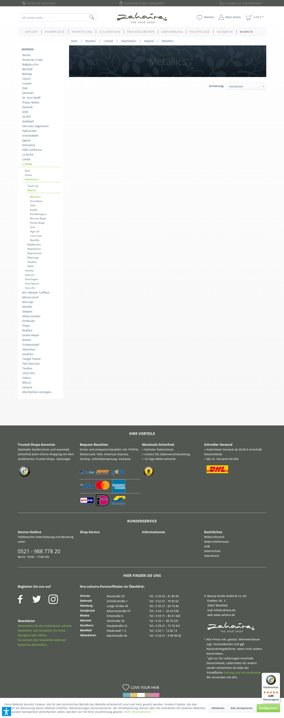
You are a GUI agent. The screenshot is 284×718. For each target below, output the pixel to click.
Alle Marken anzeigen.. (37, 392)
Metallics (35, 196)
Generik (27, 107)
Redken (27, 330)
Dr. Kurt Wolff (31, 97)
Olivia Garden (31, 316)
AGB (207, 546)
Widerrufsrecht (214, 537)
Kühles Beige (37, 222)
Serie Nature (32, 283)
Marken (28, 49)
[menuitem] (61, 18)
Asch (33, 227)
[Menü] (277, 675)
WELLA (26, 382)
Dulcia (28, 175)
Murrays (27, 302)
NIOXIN (27, 307)
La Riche (27, 154)
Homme (29, 270)
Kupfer (34, 209)
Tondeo (27, 368)
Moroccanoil (30, 297)
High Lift (34, 231)
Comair (27, 83)
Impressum (211, 556)
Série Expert (31, 279)
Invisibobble (30, 135)
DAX (25, 88)
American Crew (32, 60)
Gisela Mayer (30, 335)
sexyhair (28, 354)
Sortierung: (216, 86)
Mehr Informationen (137, 712)
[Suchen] (98, 18)
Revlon (26, 340)
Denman (28, 93)
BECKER (27, 69)
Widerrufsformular (216, 541)
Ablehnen (217, 708)
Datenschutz (212, 551)
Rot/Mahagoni (38, 214)
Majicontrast (34, 253)
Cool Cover (36, 235)
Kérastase (28, 145)
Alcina (26, 55)
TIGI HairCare (31, 363)
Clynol (26, 79)
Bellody (27, 74)
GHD (25, 112)
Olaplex (27, 311)
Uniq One (28, 373)
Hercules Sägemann (35, 126)
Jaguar (26, 140)
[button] (6, 711)
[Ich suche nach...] (58, 18)
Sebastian (28, 349)
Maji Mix (34, 240)
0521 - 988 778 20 (39, 551)
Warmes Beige (38, 218)
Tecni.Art (30, 288)
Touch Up (32, 186)
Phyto (26, 326)
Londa (26, 159)
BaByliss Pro (30, 64)
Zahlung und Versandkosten (242, 672)
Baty (27, 170)
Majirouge (33, 257)
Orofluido (28, 321)
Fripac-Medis (30, 102)
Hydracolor (29, 131)
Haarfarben (31, 179)
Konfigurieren (268, 708)
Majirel (31, 190)
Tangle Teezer (31, 359)
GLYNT (26, 116)
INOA (30, 266)
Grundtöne (36, 201)
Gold (32, 205)
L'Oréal (27, 164)
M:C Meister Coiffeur (36, 292)
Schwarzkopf (30, 344)
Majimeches (34, 249)
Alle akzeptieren (242, 708)
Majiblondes (34, 244)
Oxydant (32, 262)
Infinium (30, 275)
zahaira (27, 387)
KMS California (32, 150)
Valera (26, 378)
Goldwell (28, 121)
